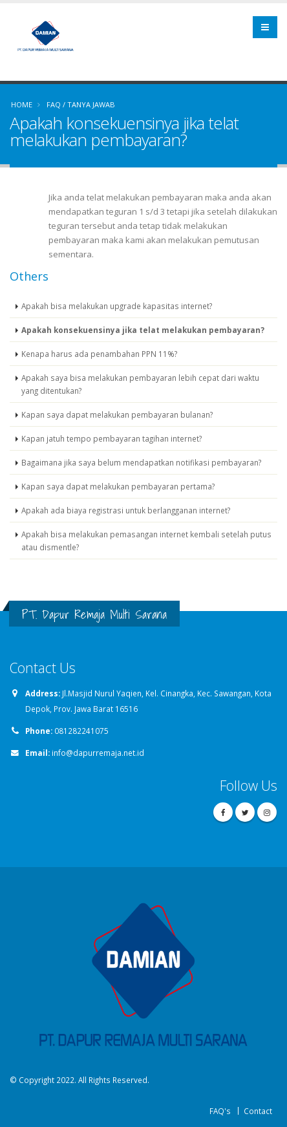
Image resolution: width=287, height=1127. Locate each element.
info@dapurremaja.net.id (98, 752)
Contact (258, 1111)
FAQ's (220, 1111)
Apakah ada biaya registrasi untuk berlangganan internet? (125, 510)
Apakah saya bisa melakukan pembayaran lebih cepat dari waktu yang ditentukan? (140, 384)
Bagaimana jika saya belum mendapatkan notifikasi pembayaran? (141, 462)
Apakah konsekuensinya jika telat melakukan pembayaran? (142, 330)
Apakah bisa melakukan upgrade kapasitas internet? (116, 306)
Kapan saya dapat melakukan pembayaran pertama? (118, 486)
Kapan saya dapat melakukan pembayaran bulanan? (117, 414)
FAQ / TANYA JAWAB (81, 104)
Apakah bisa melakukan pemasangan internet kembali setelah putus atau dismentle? (146, 540)
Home (21, 104)
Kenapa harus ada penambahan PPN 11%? (99, 354)
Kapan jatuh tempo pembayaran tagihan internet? (111, 438)
